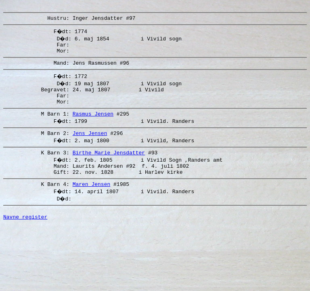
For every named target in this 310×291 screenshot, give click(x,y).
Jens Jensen (90, 145)
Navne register (25, 236)
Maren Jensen (92, 201)
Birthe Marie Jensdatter (109, 165)
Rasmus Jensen (93, 124)
